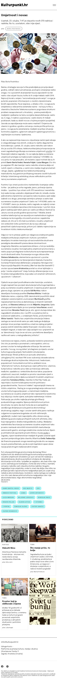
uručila (49, 151)
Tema (32, 544)
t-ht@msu (39, 502)
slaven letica (24, 502)
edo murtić (27, 488)
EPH (38, 488)
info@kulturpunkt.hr (9, 642)
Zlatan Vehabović (10, 511)
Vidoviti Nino (8, 548)
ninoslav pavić (44, 497)
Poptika (5, 544)
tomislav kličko (20, 506)
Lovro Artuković (37, 493)
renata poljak (8, 502)
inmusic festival (9, 493)
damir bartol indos (11, 488)
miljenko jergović (26, 497)
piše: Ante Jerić (7, 562)
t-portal (6, 506)
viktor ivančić (38, 506)
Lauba (45, 433)
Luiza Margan (8, 497)
